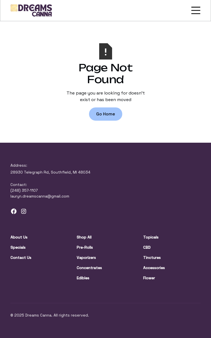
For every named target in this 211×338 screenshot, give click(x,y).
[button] (194, 10)
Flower (149, 277)
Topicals (151, 237)
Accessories (154, 267)
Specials (18, 247)
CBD (147, 247)
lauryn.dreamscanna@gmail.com (39, 196)
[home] (31, 10)
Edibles (83, 277)
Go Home (105, 114)
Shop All (84, 237)
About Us (18, 237)
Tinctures (152, 257)
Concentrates (89, 267)
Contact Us (20, 257)
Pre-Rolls (85, 247)
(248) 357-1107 (24, 190)
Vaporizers (86, 257)
